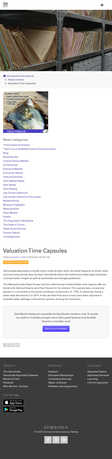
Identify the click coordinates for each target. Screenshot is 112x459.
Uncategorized (11, 236)
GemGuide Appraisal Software (20, 375)
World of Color (11, 379)
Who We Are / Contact (15, 386)
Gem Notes (9, 185)
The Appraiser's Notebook (16, 262)
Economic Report (13, 173)
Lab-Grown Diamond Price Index (22, 197)
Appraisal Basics (96, 371)
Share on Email (18, 345)
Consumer (94, 365)
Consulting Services (59, 379)
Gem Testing (10, 189)
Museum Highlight (14, 205)
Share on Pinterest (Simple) (13, 345)
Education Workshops (60, 375)
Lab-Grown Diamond (15, 193)
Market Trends (11, 201)
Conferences (10, 165)
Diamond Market (12, 169)
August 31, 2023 (19, 257)
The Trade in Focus (13, 225)
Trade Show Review (14, 229)
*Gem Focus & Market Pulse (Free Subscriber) (29, 149)
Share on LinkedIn (9, 345)
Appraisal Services (98, 375)
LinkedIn (64, 440)
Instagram (56, 440)
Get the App (11, 395)
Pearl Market (10, 213)
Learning (92, 379)
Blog (5, 153)
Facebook (48, 440)
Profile (7, 217)
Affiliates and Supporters (62, 386)
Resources (55, 365)
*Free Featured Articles (16, 145)
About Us (9, 365)
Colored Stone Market (15, 161)
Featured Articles (12, 177)
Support (53, 371)
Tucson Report (11, 232)
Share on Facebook (5, 345)
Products (8, 382)
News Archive (16, 79)
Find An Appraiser (97, 382)
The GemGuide (12, 371)
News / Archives (57, 382)
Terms (74, 432)
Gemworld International (56, 5)
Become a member (56, 328)
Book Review (10, 157)
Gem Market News (13, 181)
